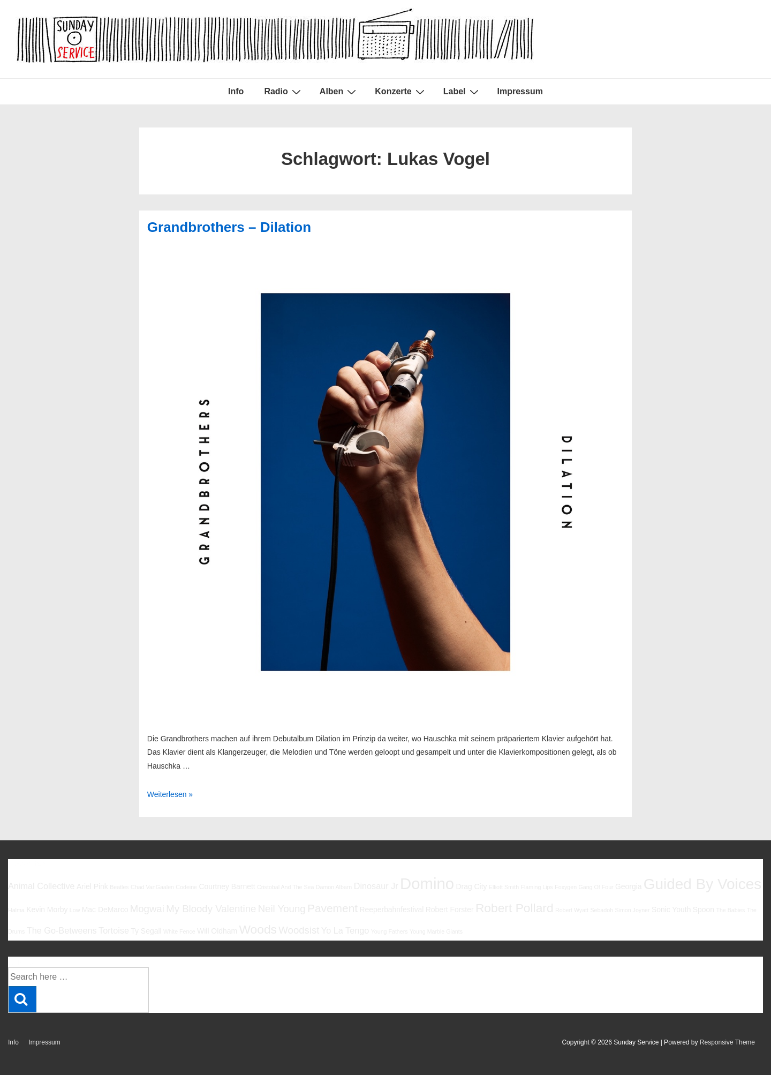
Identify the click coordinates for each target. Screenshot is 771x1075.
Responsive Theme (727, 1042)
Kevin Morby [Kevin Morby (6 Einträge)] (46, 909)
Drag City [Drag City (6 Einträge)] (471, 886)
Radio (283, 91)
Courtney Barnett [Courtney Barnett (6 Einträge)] (227, 886)
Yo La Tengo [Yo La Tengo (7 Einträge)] (345, 930)
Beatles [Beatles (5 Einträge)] (119, 887)
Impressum (520, 91)
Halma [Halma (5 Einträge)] (16, 910)
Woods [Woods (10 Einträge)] (258, 929)
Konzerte (401, 91)
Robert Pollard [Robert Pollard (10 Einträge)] (514, 908)
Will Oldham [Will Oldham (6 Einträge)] (217, 931)
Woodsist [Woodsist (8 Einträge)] (298, 930)
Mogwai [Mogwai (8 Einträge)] (147, 908)
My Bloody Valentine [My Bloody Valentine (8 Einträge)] (211, 908)
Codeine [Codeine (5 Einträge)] (186, 887)
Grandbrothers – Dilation (229, 227)
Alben (339, 91)
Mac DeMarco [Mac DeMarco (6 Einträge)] (105, 909)
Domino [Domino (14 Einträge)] (427, 883)
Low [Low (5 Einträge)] (75, 910)
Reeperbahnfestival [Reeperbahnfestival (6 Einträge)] (391, 909)
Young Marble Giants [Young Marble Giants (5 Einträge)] (436, 931)
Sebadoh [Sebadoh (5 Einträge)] (601, 910)
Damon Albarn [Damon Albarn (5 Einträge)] (334, 887)
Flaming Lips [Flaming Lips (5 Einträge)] (536, 887)
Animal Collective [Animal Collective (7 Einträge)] (41, 886)
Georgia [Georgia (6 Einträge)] (628, 886)
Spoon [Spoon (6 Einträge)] (703, 909)
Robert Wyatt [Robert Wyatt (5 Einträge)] (571, 910)
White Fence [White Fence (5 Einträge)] (179, 931)
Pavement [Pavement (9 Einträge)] (332, 908)
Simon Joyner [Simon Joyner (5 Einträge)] (632, 910)
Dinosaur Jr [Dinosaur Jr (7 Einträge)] (376, 886)
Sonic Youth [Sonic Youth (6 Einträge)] (671, 909)
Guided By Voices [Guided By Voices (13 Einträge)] (702, 884)
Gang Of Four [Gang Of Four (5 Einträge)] (595, 887)
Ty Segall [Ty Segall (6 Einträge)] (146, 931)
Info (236, 91)
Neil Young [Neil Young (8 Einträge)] (282, 908)
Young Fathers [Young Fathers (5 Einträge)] (389, 931)
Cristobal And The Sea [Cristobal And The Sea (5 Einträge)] (285, 887)
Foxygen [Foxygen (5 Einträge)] (566, 887)
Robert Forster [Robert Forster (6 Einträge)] (450, 909)
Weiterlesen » (170, 794)
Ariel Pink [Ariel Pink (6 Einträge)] (92, 886)
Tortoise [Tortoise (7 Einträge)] (114, 930)
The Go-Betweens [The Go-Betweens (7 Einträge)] (62, 930)
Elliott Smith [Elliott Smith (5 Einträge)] (504, 887)
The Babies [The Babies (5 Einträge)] (730, 910)
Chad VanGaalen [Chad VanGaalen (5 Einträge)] (152, 887)
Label (462, 91)
